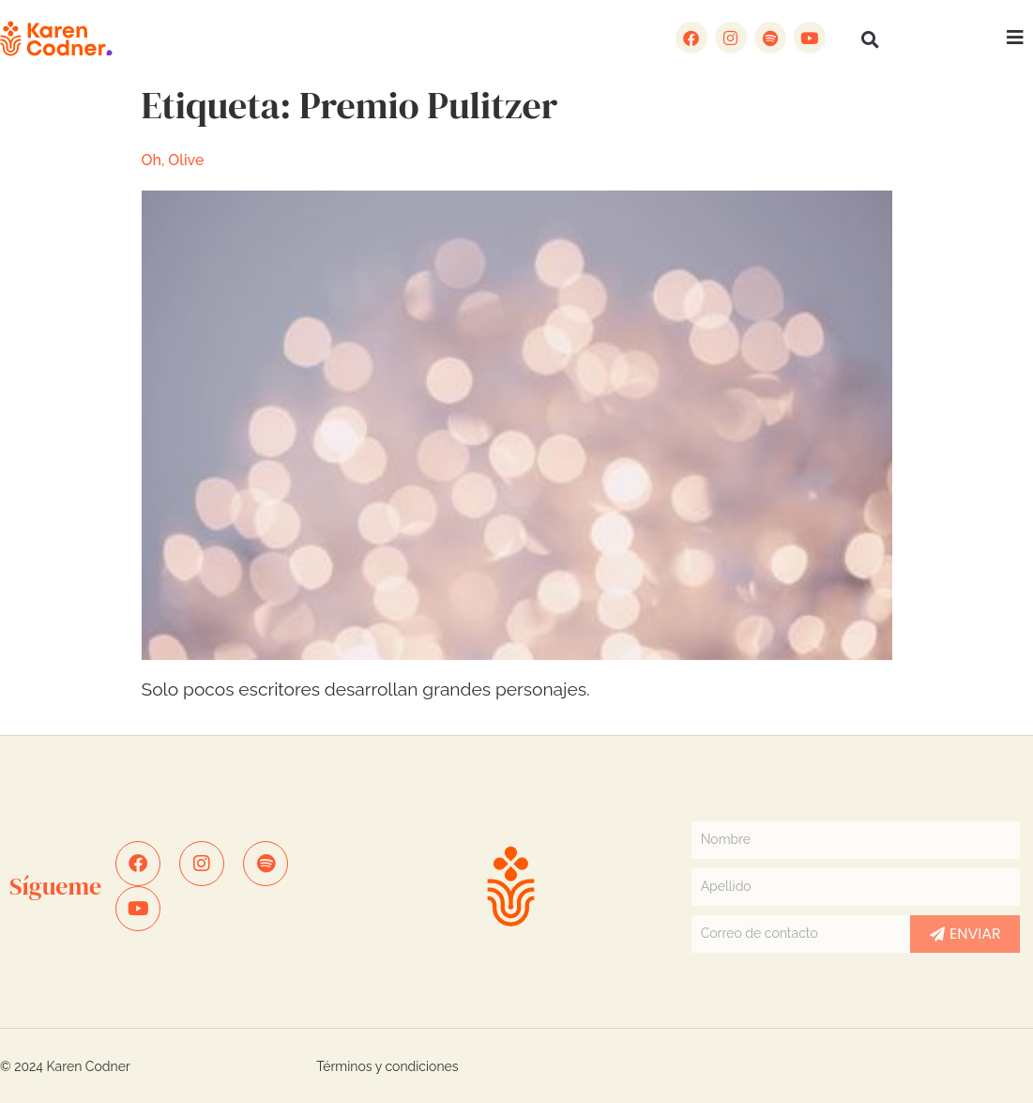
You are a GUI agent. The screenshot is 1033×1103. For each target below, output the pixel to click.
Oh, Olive (173, 160)
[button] (871, 39)
